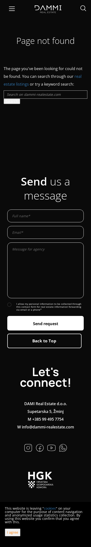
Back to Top (44, 341)
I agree (12, 532)
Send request (45, 323)
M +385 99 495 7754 (46, 419)
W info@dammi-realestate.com (45, 427)
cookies (50, 508)
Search (12, 101)
